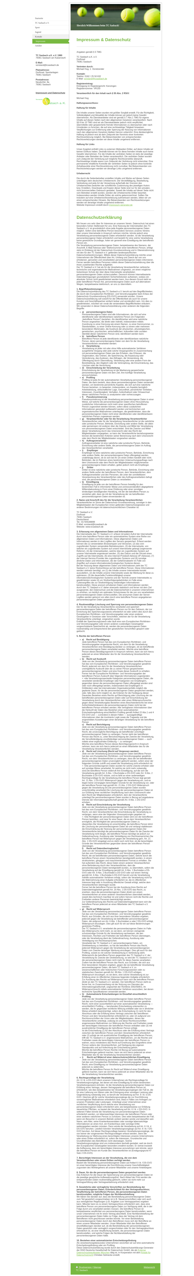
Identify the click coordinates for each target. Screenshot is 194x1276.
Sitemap (97, 1267)
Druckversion (84, 1267)
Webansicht (149, 1267)
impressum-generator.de (120, 205)
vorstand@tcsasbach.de (95, 79)
